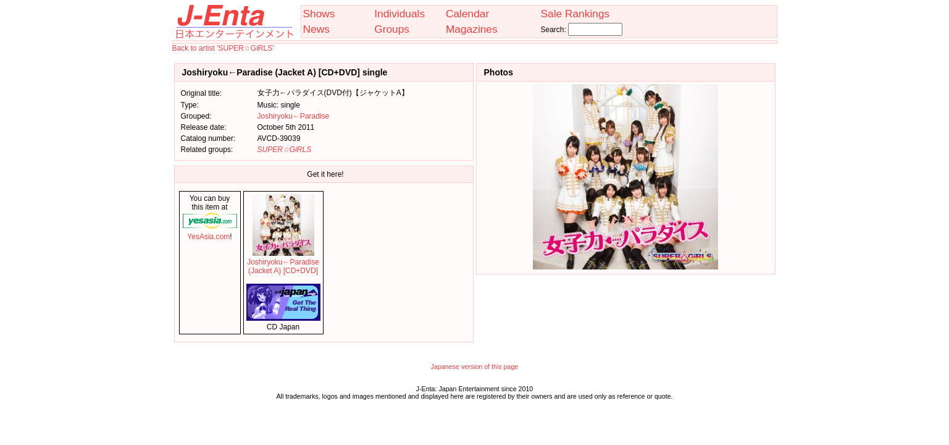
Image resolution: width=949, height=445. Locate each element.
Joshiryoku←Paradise (293, 116)
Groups (391, 29)
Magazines (472, 29)
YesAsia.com (210, 232)
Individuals (399, 13)
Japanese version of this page (475, 366)
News (316, 29)
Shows (319, 13)
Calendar (467, 13)
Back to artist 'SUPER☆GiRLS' (223, 48)
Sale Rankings (574, 13)
